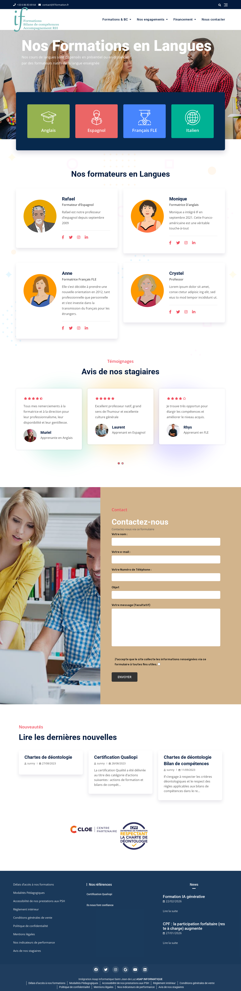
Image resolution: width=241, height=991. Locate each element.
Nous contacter (213, 19)
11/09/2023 (188, 770)
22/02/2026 (174, 901)
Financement (183, 19)
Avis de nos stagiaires (27, 951)
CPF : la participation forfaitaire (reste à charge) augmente (194, 926)
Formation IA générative (184, 896)
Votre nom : (166, 538)
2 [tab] (122, 463)
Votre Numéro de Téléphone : (166, 573)
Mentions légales (24, 934)
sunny (31, 763)
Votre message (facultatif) (166, 625)
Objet (166, 591)
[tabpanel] (49, 421)
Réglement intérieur (26, 909)
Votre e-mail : (166, 555)
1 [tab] (119, 463)
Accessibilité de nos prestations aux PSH (39, 901)
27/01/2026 (174, 933)
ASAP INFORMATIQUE (149, 979)
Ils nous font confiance (100, 905)
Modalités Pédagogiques (29, 893)
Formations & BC (115, 19)
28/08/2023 (119, 763)
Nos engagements (151, 19)
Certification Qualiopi (115, 757)
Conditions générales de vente (32, 917)
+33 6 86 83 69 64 (24, 4)
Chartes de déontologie (48, 757)
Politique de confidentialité (30, 926)
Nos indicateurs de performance (34, 942)
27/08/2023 (49, 763)
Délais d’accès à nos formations (33, 884)
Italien (192, 130)
